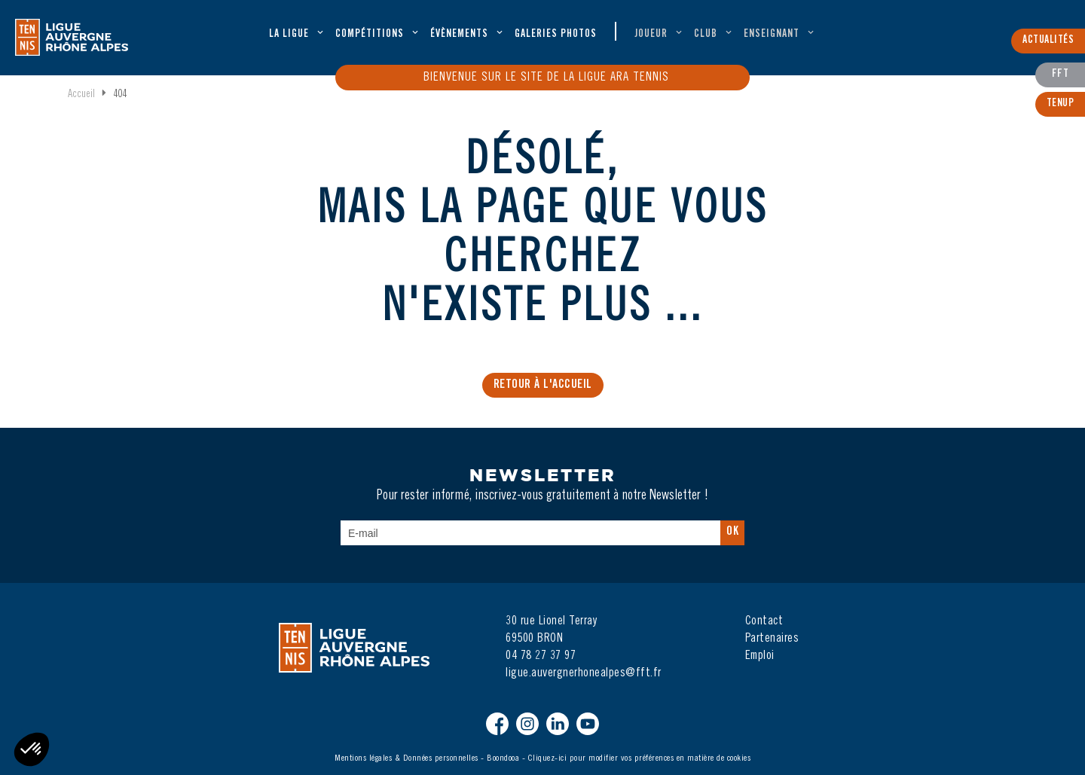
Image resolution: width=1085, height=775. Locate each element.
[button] (32, 749)
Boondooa (503, 758)
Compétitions (369, 34)
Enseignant (771, 34)
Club (705, 34)
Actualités (1048, 40)
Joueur (651, 34)
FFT (1060, 74)
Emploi (760, 656)
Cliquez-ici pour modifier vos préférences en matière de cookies (639, 758)
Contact (764, 621)
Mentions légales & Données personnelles (406, 758)
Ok (732, 532)
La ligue (289, 34)
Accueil (81, 95)
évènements (459, 34)
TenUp (1060, 104)
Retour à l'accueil (543, 385)
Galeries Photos (556, 34)
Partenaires (772, 639)
